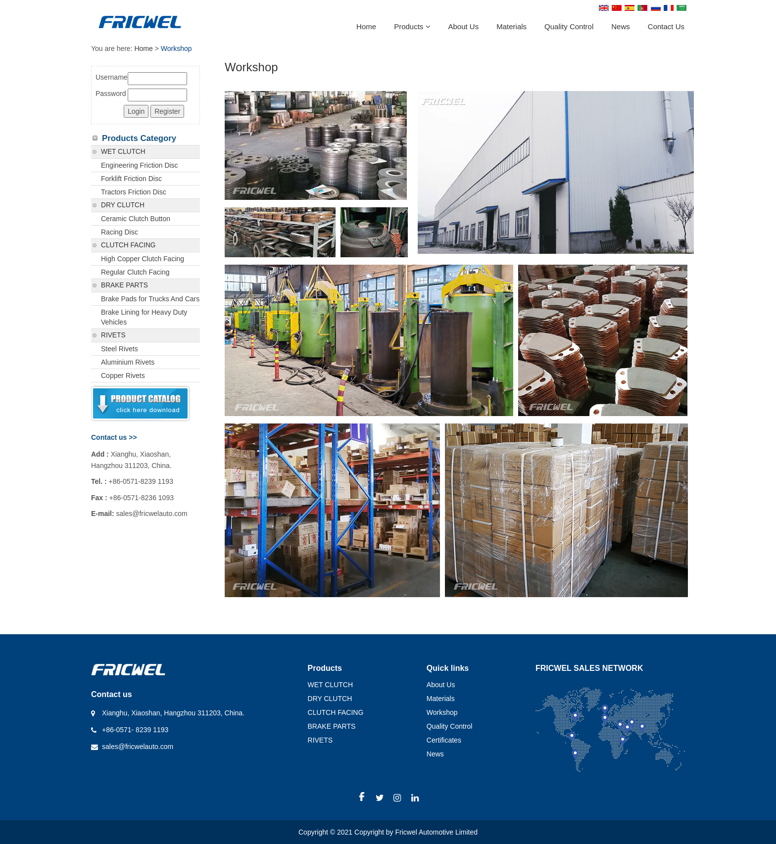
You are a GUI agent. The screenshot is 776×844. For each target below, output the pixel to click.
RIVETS (113, 335)
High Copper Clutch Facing (142, 259)
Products (412, 26)
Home (366, 26)
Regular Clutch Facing (135, 272)
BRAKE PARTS (124, 285)
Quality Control (568, 26)
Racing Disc (119, 232)
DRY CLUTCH (123, 205)
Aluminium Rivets (127, 362)
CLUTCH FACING (128, 245)
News (620, 26)
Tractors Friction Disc (133, 192)
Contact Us (666, 26)
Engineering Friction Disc (139, 165)
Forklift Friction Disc (131, 179)
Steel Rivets (119, 349)
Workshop (442, 712)
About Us (463, 26)
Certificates (444, 740)
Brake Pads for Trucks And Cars (150, 299)
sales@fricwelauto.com (137, 746)
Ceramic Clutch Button (135, 219)
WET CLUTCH (123, 151)
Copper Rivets (123, 375)
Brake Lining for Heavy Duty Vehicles (144, 317)
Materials (511, 26)
